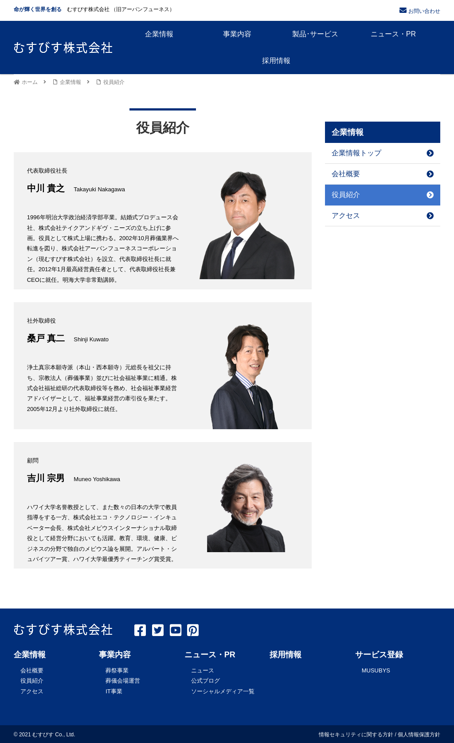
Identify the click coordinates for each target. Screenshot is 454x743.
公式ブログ (205, 680)
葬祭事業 (117, 670)
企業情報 (30, 654)
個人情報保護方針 (419, 734)
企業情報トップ (383, 153)
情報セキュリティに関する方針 (356, 734)
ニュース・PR (209, 654)
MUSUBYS (376, 670)
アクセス (383, 215)
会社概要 (383, 174)
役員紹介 (383, 194)
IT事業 (114, 690)
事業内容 (115, 654)
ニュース (202, 670)
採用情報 (285, 654)
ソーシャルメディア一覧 (222, 690)
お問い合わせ (424, 11)
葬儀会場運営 (123, 680)
